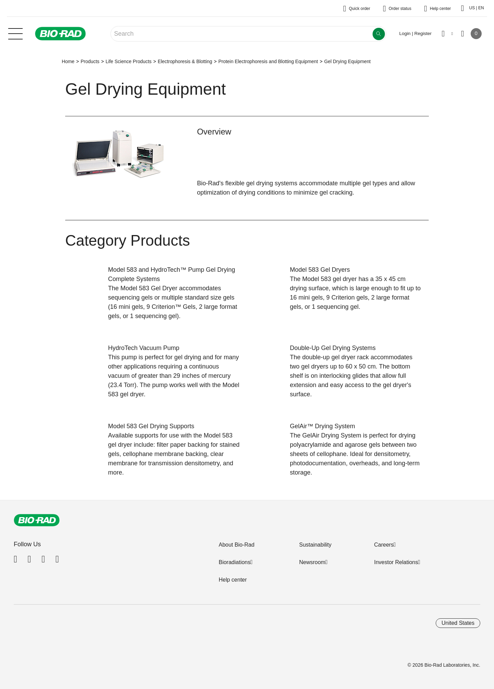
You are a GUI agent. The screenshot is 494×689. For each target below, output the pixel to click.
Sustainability (315, 545)
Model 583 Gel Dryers (320, 269)
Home (68, 61)
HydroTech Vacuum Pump (143, 347)
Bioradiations (234, 562)
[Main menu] (15, 33)
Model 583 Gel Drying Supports (151, 426)
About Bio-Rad (236, 545)
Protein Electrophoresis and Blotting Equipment (268, 61)
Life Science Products (129, 61)
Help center (233, 580)
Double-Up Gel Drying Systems (333, 347)
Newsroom (312, 562)
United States (458, 623)
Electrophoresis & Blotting (185, 61)
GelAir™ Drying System (322, 426)
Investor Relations (396, 562)
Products (90, 61)
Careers (383, 545)
